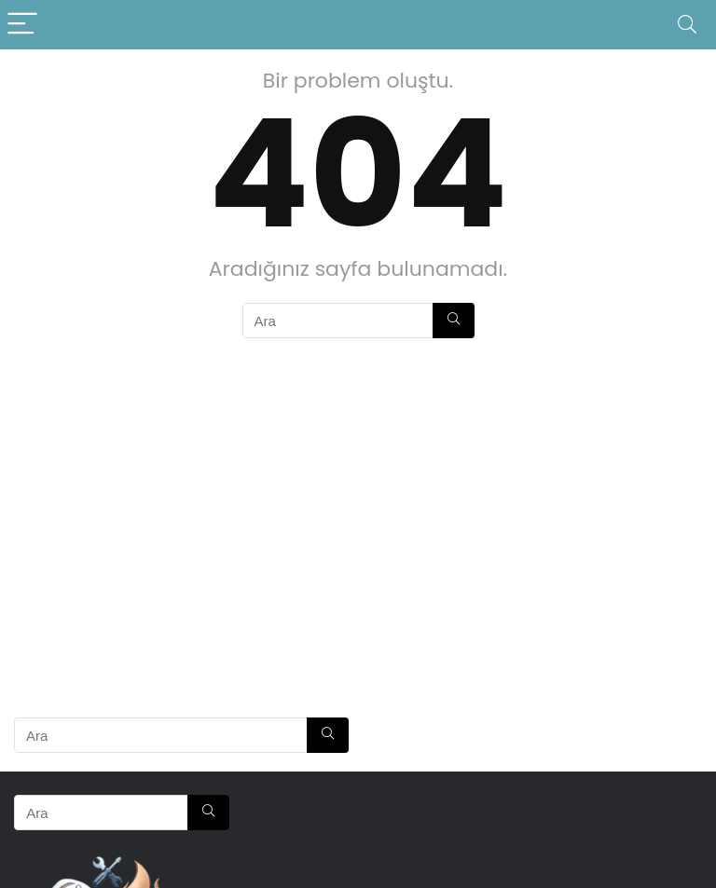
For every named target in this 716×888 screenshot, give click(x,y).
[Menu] (22, 24)
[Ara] (454, 320)
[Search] (687, 24)
